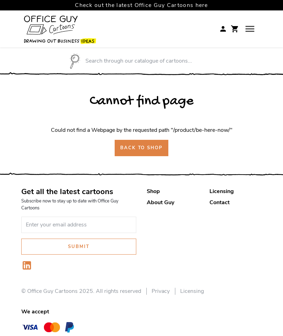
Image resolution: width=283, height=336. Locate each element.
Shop (153, 191)
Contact (219, 202)
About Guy (160, 202)
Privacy (161, 291)
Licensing (221, 191)
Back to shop (141, 148)
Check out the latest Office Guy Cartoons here (141, 5)
